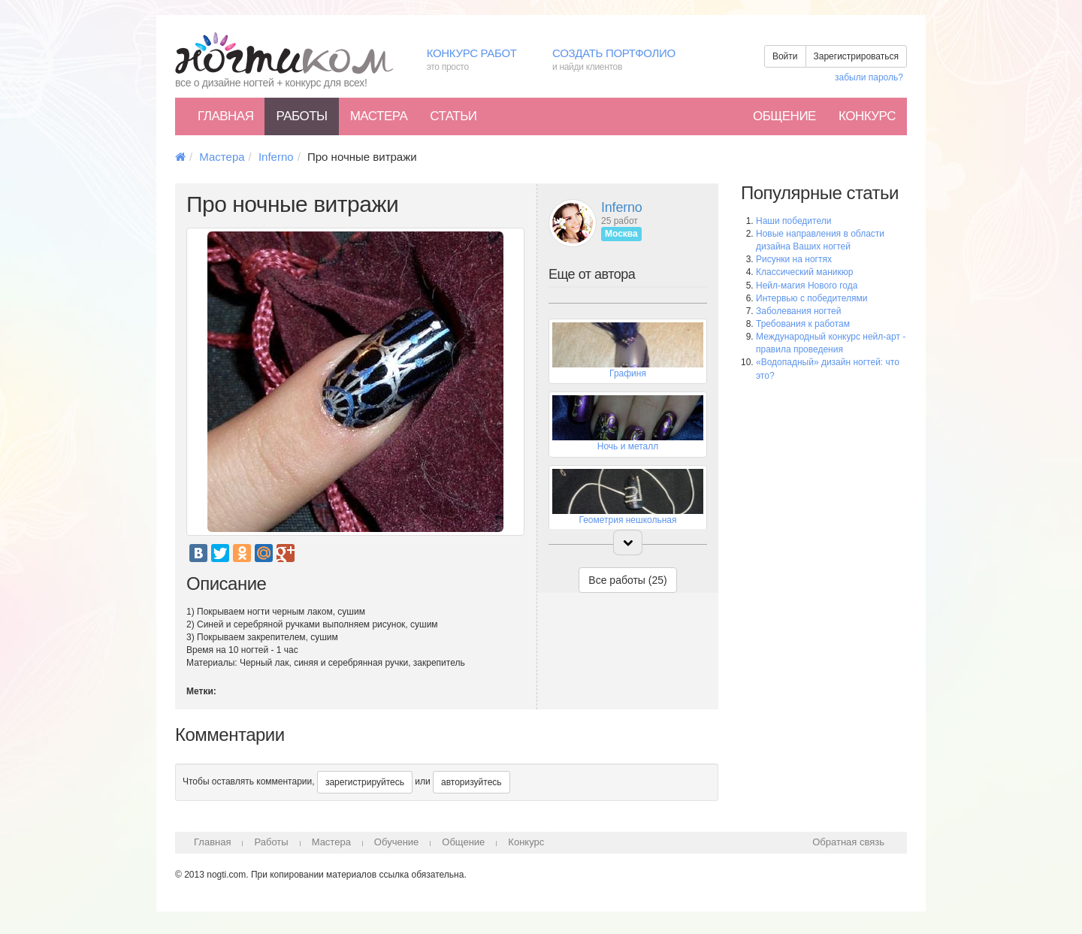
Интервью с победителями (811, 298)
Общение (784, 116)
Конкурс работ (478, 60)
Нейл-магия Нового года (806, 285)
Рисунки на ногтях (794, 259)
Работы (301, 116)
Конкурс (867, 116)
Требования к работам (803, 324)
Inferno (276, 156)
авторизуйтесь (471, 782)
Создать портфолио (624, 60)
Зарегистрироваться (856, 56)
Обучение (396, 842)
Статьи (453, 116)
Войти (785, 56)
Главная (225, 116)
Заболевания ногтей (798, 311)
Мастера (379, 116)
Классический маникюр (804, 272)
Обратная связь (848, 842)
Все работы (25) (627, 580)
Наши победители (793, 221)
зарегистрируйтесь (364, 782)
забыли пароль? (869, 77)
